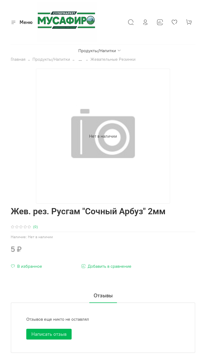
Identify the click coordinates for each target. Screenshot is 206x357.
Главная (18, 59)
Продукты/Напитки (99, 50)
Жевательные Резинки (112, 59)
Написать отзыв (49, 334)
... (80, 59)
